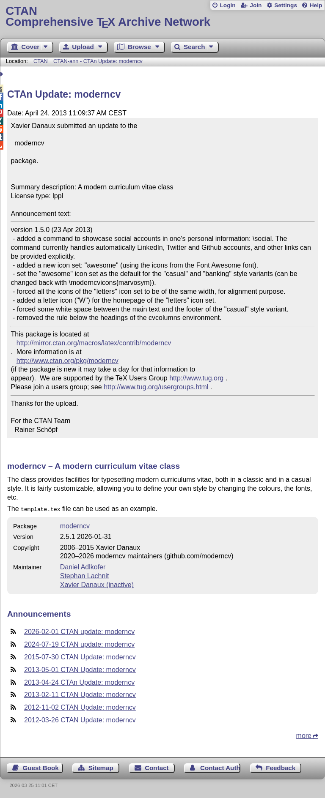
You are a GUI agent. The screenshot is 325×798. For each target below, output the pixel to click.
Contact (157, 767)
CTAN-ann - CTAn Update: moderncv (98, 61)
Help (316, 5)
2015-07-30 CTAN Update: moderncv (80, 656)
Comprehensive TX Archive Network (162, 16)
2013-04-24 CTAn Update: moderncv (79, 681)
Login (227, 5)
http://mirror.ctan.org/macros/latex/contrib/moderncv (94, 343)
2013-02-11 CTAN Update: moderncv (80, 693)
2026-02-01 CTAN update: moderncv (79, 630)
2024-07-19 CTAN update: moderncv (79, 643)
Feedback (280, 767)
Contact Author (220, 767)
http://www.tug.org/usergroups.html (156, 387)
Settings (285, 5)
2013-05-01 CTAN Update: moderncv (80, 668)
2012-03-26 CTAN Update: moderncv (80, 719)
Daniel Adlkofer (83, 566)
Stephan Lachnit (84, 575)
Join (256, 5)
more (303, 734)
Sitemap (100, 767)
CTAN (40, 61)
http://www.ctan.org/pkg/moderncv (67, 360)
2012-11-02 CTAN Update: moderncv (80, 706)
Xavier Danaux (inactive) (97, 584)
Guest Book (41, 767)
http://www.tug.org (196, 378)
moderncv (75, 525)
